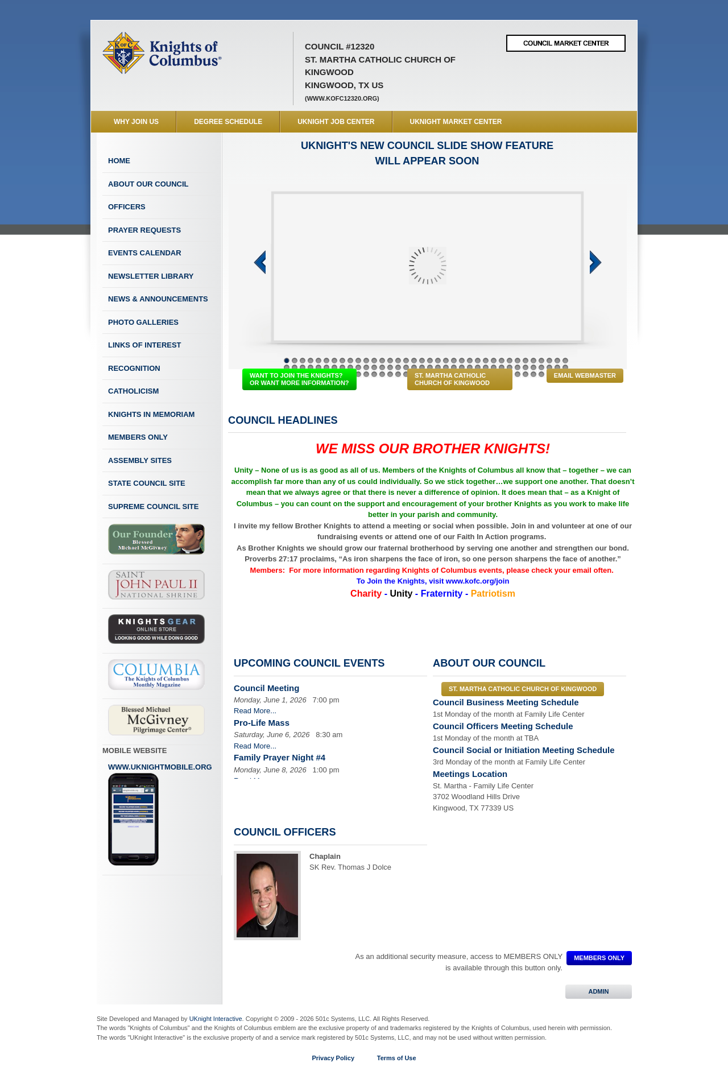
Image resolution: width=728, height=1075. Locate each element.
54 (422, 367)
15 (398, 360)
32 (533, 360)
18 (422, 360)
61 (477, 367)
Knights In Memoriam (151, 414)
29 (509, 360)
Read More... (255, 710)
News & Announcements (158, 299)
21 (445, 360)
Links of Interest (144, 345)
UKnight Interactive (215, 1018)
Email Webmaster (585, 375)
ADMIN (598, 991)
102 (517, 374)
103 (525, 374)
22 (453, 360)
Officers (127, 206)
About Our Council (148, 184)
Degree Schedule (228, 122)
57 (445, 367)
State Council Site (146, 483)
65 (509, 367)
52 (406, 367)
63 (493, 367)
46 (358, 367)
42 (326, 367)
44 (342, 367)
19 (430, 360)
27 (493, 360)
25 (477, 360)
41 (318, 367)
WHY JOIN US (136, 122)
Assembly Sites (140, 460)
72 (565, 367)
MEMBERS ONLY (599, 957)
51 (398, 367)
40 (310, 367)
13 (382, 360)
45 (350, 367)
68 (533, 367)
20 (438, 360)
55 (430, 367)
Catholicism (133, 391)
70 (549, 367)
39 (302, 367)
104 (533, 374)
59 (461, 367)
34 (549, 360)
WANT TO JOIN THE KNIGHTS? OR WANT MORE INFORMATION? (299, 379)
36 (565, 360)
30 (517, 360)
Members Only (138, 437)
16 (406, 360)
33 (541, 360)
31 (525, 360)
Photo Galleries (143, 322)
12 (374, 360)
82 (358, 374)
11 (366, 360)
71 (557, 367)
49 (382, 367)
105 (541, 374)
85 (382, 374)
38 (294, 367)
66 (517, 367)
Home (119, 160)
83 (366, 374)
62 (485, 367)
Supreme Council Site (153, 506)
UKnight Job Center (335, 122)
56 (438, 367)
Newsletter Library (150, 276)
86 (390, 374)
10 (358, 360)
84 (374, 374)
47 (366, 367)
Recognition (134, 368)
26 (485, 360)
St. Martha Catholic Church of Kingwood (452, 379)
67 (525, 367)
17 (414, 360)
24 (469, 360)
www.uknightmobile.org (160, 814)
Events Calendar (144, 253)
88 (406, 374)
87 (398, 374)
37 (286, 367)
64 (501, 367)
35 (557, 360)
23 (461, 360)
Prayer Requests (144, 230)
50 (390, 367)
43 (334, 367)
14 (390, 360)
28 (501, 360)
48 (374, 367)
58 (453, 367)
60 (469, 367)
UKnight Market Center (456, 122)
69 (541, 367)
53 (414, 367)
